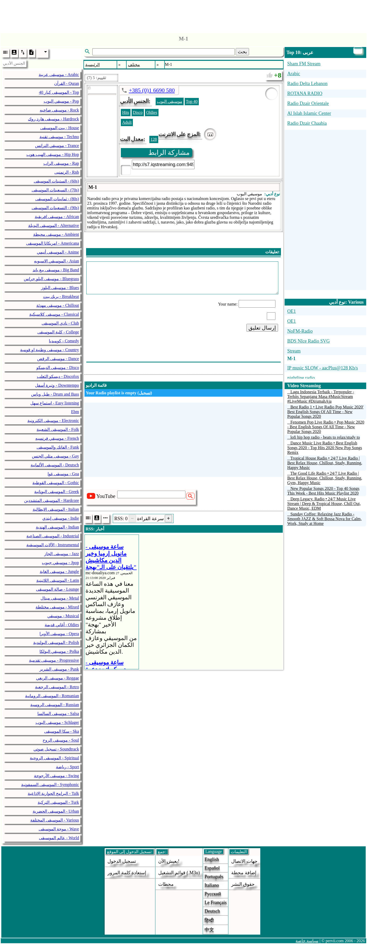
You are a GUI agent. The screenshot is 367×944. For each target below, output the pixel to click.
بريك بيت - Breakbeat (61, 296)
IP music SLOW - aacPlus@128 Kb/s (322, 368)
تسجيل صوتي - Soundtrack (56, 749)
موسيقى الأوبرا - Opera (59, 633)
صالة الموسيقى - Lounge (57, 589)
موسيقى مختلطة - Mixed (57, 607)
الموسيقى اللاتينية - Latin (57, 580)
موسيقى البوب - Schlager (57, 722)
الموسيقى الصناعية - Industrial (52, 536)
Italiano (212, 885)
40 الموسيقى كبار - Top (59, 92)
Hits (125, 112)
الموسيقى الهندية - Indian (57, 527)
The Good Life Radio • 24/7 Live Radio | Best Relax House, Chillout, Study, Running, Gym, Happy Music (324, 478)
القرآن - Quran (66, 83)
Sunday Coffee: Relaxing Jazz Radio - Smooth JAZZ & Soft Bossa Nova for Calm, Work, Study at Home (324, 519)
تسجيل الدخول (122, 861)
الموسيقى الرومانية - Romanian (52, 696)
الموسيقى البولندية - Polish (56, 642)
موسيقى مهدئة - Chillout (57, 305)
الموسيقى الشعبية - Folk (58, 429)
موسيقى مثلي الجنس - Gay (55, 456)
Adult (127, 122)
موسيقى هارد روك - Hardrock (53, 119)
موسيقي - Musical (63, 616)
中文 (209, 929)
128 (154, 139)
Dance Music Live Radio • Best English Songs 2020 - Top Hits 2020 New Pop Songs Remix (324, 448)
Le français (216, 902)
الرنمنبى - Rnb (66, 172)
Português (214, 876)
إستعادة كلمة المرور (127, 872)
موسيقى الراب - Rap (61, 163)
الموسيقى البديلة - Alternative (53, 225)
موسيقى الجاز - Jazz (61, 554)
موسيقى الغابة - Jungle (59, 571)
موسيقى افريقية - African (57, 216)
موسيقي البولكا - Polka (59, 651)
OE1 (291, 311)
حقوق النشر (243, 884)
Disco (138, 112)
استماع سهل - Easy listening (54, 403)
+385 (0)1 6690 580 (152, 90)
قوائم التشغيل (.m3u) (179, 872)
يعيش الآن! (168, 861)
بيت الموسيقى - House (59, 128)
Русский (213, 893)
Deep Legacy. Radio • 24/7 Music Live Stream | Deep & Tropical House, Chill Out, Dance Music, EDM (324, 504)
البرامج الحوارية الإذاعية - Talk (53, 793)
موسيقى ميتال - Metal (60, 598)
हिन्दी (209, 920)
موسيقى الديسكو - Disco (57, 367)
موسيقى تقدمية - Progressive (54, 660)
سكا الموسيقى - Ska (61, 731)
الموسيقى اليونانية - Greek (56, 491)
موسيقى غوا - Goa (63, 474)
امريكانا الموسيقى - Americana (52, 243)
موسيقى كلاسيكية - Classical (54, 314)
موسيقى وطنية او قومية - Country (49, 350)
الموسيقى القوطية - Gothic (55, 482)
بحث (242, 51)
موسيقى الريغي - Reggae (57, 678)
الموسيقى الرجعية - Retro (57, 687)
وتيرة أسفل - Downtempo (57, 385)
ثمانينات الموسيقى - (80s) (57, 199)
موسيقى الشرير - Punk (59, 669)
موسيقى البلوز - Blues (60, 287)
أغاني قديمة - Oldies (62, 625)
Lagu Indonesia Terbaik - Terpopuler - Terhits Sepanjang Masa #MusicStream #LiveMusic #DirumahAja (320, 396)
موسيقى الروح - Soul (61, 740)
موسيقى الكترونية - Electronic (53, 420)
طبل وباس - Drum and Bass (55, 394)
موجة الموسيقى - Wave (59, 829)
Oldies (151, 112)
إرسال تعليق (262, 328)
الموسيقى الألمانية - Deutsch (55, 465)
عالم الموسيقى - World (59, 838)
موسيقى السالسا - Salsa (58, 713)
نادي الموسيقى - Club (60, 323)
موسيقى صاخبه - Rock (59, 110)
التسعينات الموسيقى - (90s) (55, 208)
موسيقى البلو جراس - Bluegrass (51, 279)
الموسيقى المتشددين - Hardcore (51, 500)
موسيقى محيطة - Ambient (56, 234)
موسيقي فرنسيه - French (57, 438)
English (212, 859)
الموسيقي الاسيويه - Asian (56, 261)
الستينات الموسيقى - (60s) (56, 181)
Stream (294, 351)
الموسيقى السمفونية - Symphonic (50, 784)
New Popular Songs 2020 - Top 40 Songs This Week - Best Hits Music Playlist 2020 (323, 490)
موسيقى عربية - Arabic (59, 74)
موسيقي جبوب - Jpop (60, 562)
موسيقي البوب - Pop (61, 101)
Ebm (75, 411)
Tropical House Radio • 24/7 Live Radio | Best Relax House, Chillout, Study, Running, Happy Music (324, 463)
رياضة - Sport (67, 767)
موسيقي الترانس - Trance (57, 145)
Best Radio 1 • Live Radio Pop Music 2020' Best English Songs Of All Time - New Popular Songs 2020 (325, 412)
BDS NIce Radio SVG (308, 341)
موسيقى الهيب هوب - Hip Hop (52, 154)
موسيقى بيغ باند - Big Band (56, 270)
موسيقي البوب (169, 101)
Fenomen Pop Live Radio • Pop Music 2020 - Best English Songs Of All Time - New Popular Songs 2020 (325, 427)
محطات (166, 884)
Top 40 (192, 101)
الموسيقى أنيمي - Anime (58, 252)
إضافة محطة (243, 872)
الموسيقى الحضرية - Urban (56, 811)
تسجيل (145, 393)
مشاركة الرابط (169, 152)
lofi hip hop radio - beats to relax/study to (325, 437)
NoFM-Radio (300, 331)
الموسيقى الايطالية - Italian (56, 509)
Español (212, 868)
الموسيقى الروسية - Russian (54, 704)
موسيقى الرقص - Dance (58, 358)
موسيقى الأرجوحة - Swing (56, 775)
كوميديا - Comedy (64, 341)
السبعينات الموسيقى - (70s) (55, 190)
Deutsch (212, 911)
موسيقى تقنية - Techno (59, 136)
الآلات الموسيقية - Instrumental (52, 545)
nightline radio (301, 377)
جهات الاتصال (244, 861)
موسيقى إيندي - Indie (60, 518)
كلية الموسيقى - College (58, 332)
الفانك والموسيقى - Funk (58, 447)
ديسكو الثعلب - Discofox (58, 376)
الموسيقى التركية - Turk (58, 802)
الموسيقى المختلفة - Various (54, 820)
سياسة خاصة (307, 941)
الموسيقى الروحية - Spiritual (54, 758)
